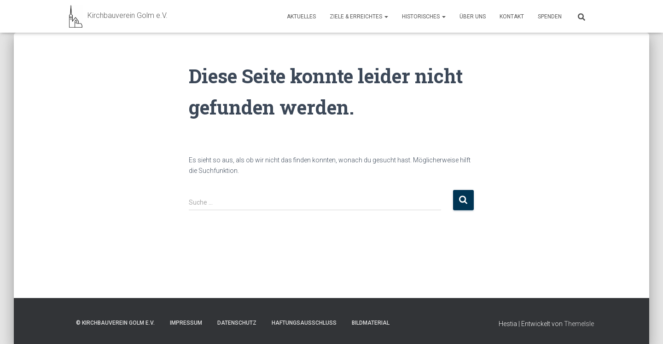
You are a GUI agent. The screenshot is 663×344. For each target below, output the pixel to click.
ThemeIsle (579, 323)
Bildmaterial (371, 323)
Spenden (550, 16)
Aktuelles (301, 16)
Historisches (424, 16)
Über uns (472, 16)
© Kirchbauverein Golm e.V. (115, 323)
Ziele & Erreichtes (359, 16)
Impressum (186, 323)
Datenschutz (236, 323)
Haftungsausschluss (304, 323)
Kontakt (512, 16)
